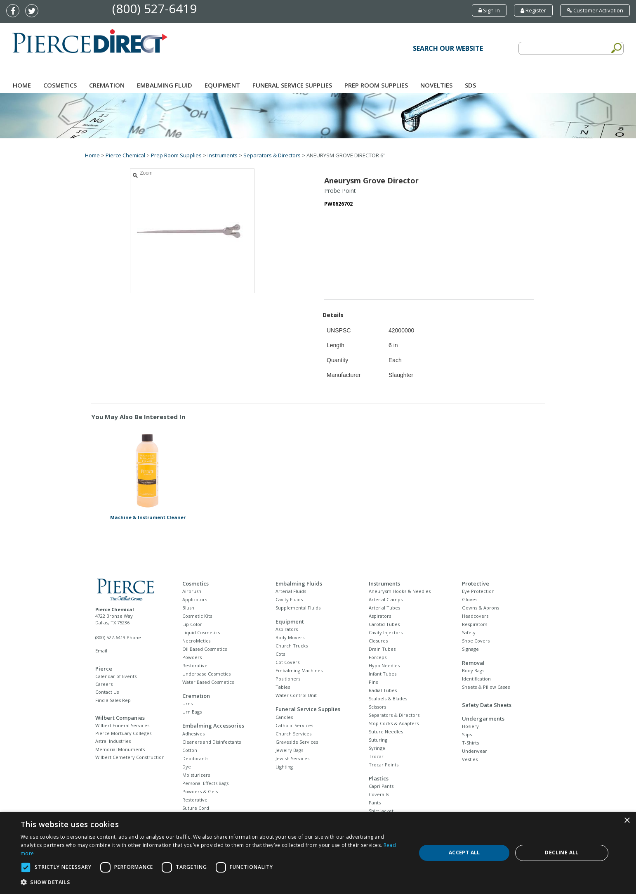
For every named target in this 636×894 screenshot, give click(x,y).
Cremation (107, 85)
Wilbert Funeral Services (122, 725)
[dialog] (318, 853)
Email (101, 650)
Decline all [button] (561, 852)
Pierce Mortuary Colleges (123, 733)
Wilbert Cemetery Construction (130, 757)
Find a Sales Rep (113, 700)
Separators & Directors (272, 155)
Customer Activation (595, 10)
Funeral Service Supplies (292, 85)
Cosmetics (60, 85)
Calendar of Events (116, 676)
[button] (213, 882)
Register (533, 10)
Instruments (222, 155)
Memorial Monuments (120, 749)
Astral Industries (113, 741)
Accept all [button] (464, 852)
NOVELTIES (436, 85)
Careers (104, 684)
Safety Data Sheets (486, 705)
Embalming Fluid (164, 85)
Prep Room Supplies (376, 85)
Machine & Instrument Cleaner (148, 517)
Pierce (103, 668)
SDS (470, 85)
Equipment (222, 85)
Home (22, 85)
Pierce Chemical (125, 155)
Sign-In (489, 10)
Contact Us (107, 692)
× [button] (627, 821)
